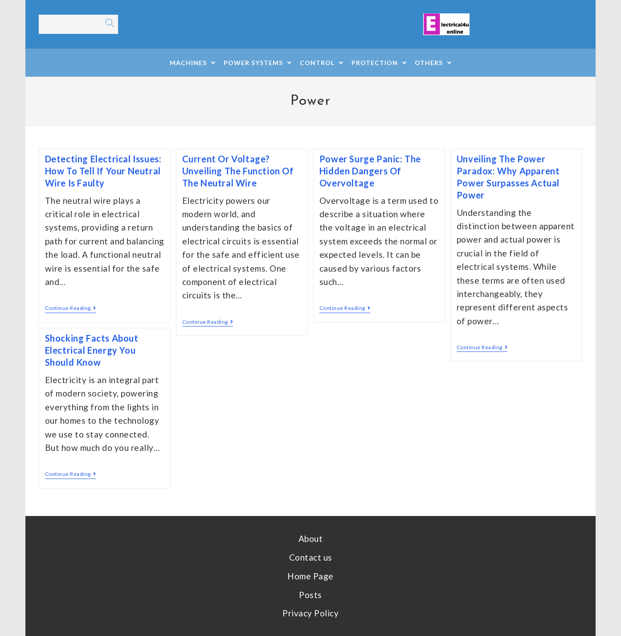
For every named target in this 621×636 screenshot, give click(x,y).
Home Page (310, 576)
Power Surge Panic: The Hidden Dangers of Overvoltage (370, 170)
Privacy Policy (310, 613)
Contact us (310, 557)
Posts (310, 595)
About (310, 538)
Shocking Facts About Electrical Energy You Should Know (92, 350)
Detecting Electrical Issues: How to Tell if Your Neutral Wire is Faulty (103, 170)
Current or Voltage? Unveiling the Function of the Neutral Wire (238, 170)
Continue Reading (70, 308)
